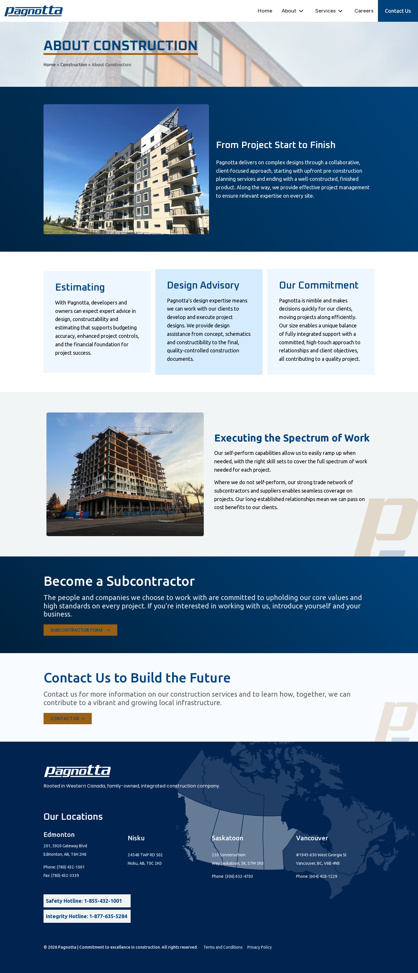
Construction (73, 65)
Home (50, 65)
